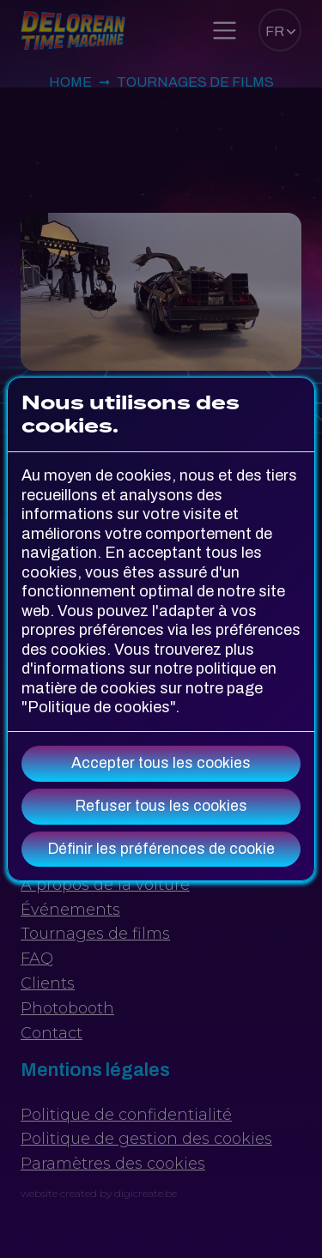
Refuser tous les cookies (161, 806)
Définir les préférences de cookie (161, 849)
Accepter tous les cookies (161, 763)
